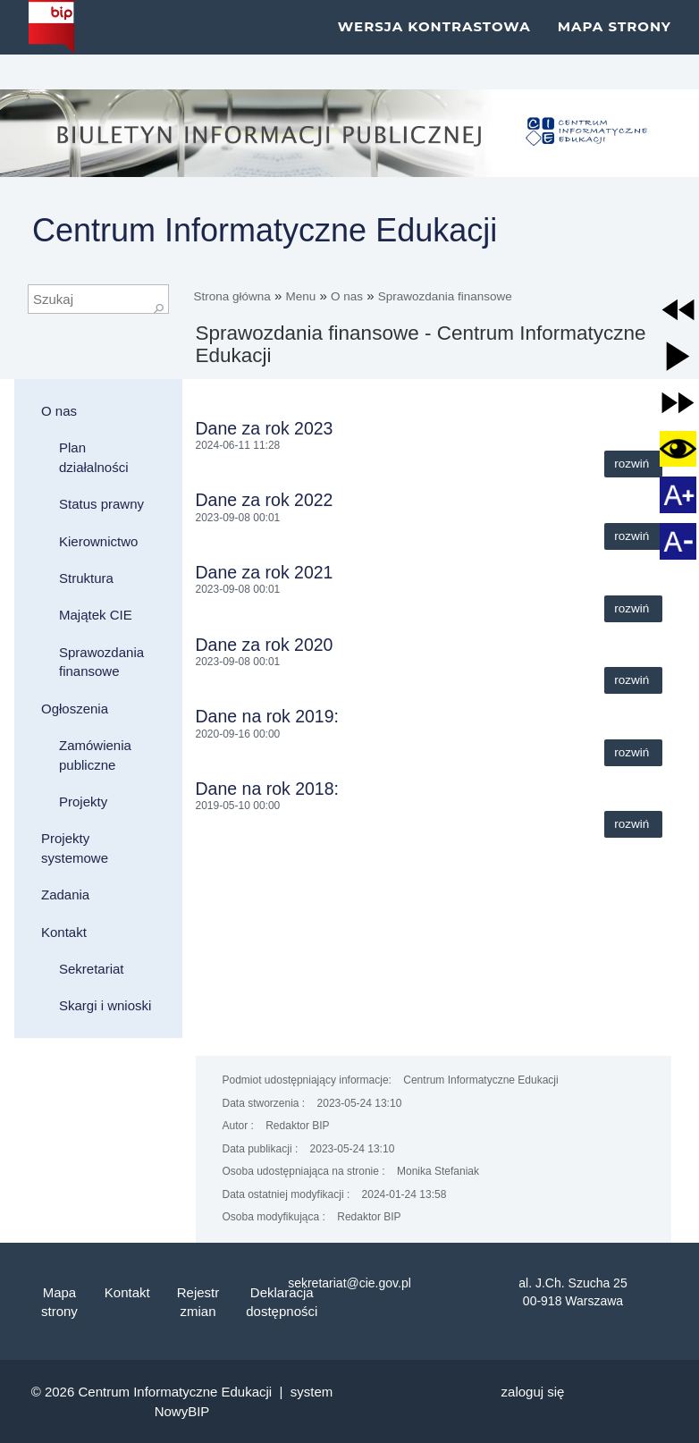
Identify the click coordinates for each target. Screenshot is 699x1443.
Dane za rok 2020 (264, 644)
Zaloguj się (533, 1391)
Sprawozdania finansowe (445, 296)
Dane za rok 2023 (264, 428)
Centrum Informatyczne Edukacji (264, 230)
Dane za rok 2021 (264, 572)
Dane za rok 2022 (264, 500)
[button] (678, 310)
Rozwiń (633, 463)
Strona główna (232, 296)
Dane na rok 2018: (267, 788)
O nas (347, 296)
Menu (301, 296)
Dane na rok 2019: (267, 716)
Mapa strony (614, 44)
